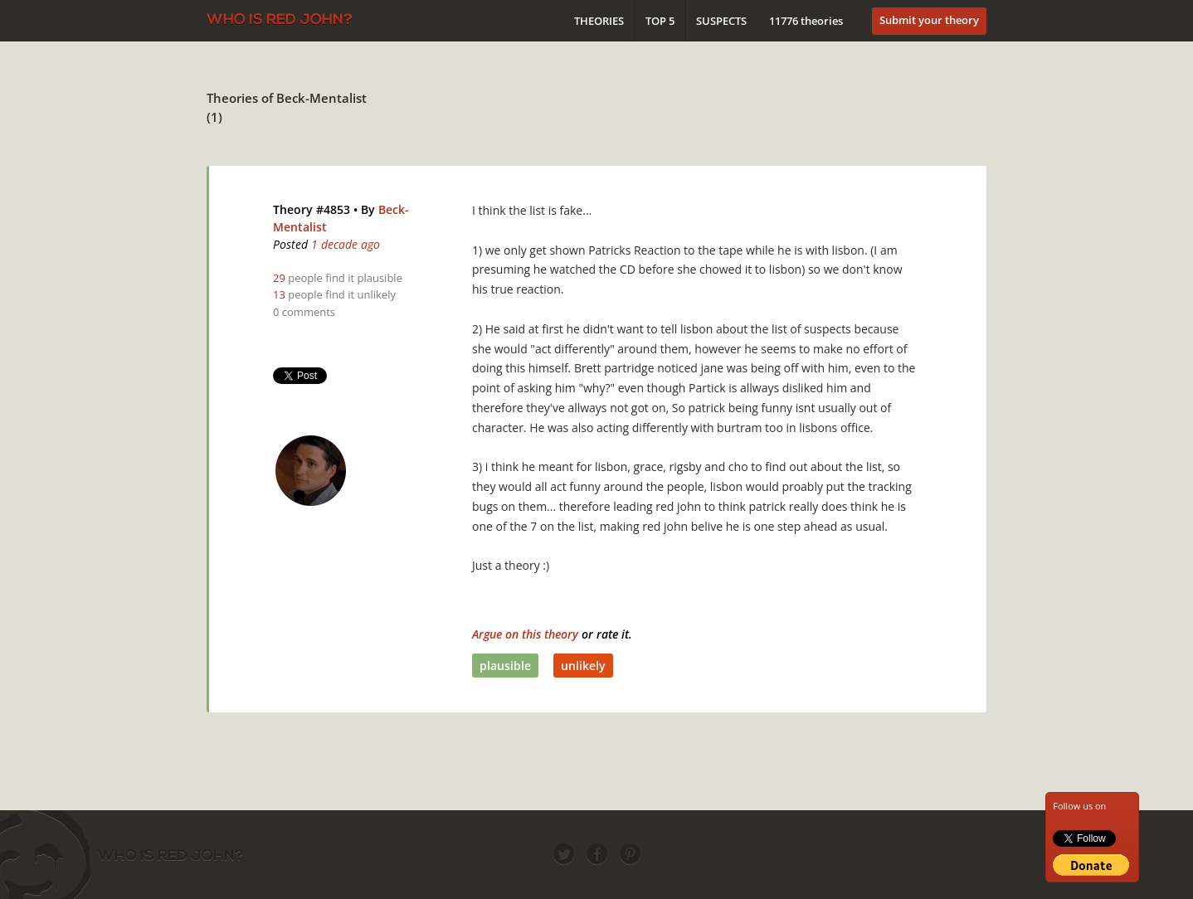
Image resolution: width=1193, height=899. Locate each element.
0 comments (304, 311)
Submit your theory (929, 19)
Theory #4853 (311, 209)
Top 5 (659, 20)
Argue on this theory (525, 634)
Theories (599, 20)
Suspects (721, 20)
